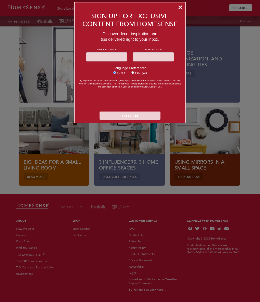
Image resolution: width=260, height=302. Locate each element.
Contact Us (155, 86)
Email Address (106, 49)
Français (141, 72)
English (122, 72)
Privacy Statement (139, 83)
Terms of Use (156, 80)
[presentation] (130, 100)
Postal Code (153, 49)
